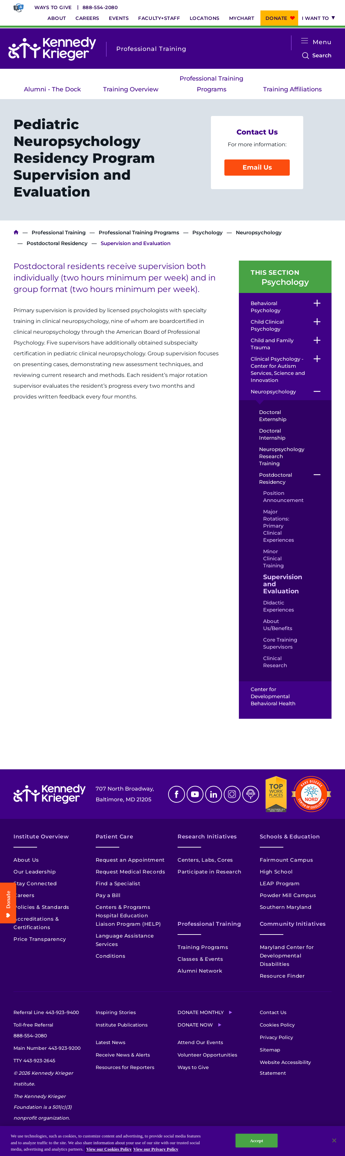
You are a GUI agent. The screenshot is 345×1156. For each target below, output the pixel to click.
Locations (205, 18)
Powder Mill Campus (288, 895)
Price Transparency (39, 939)
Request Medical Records (130, 871)
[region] (172, 1141)
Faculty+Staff (159, 18)
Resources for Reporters (125, 1067)
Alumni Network (200, 971)
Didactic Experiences (278, 606)
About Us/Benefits (277, 624)
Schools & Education (290, 836)
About (57, 18)
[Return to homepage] (52, 49)
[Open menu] (304, 41)
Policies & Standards (41, 907)
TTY (34, 1060)
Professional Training (59, 232)
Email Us (257, 167)
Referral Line (46, 1012)
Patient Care (114, 836)
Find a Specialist (118, 883)
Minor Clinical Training (273, 558)
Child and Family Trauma (272, 344)
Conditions (111, 956)
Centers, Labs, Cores (205, 860)
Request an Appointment (130, 860)
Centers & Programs (123, 907)
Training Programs (203, 947)
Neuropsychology (259, 232)
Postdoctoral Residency (57, 243)
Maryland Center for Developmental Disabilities (287, 955)
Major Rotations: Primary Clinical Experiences (278, 525)
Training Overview (130, 89)
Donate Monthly (201, 1012)
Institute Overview (41, 836)
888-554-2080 (100, 7)
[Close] (334, 1140)
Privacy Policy (276, 1037)
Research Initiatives (207, 836)
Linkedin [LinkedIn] (213, 794)
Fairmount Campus (286, 860)
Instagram (232, 794)
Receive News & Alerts (123, 1055)
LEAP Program (280, 883)
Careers (87, 18)
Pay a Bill (108, 895)
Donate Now (195, 1025)
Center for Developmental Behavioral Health (274, 696)
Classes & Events (200, 959)
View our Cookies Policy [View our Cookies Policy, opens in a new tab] (109, 1149)
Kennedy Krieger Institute (16, 232)
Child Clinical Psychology (267, 325)
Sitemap (270, 1050)
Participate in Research (210, 871)
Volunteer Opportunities (207, 1055)
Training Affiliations (292, 89)
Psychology (207, 232)
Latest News (110, 1042)
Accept (256, 1140)
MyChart (241, 18)
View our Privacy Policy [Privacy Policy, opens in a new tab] (155, 1149)
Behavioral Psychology (265, 307)
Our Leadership (34, 871)
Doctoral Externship (272, 415)
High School (276, 871)
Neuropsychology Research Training (278, 456)
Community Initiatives (293, 924)
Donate (276, 18)
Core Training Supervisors (280, 643)
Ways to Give (53, 7)
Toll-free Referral (33, 1031)
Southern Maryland (286, 907)
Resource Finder (282, 976)
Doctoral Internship (272, 434)
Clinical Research (275, 662)
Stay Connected (35, 883)
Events (119, 18)
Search (322, 55)
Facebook (176, 794)
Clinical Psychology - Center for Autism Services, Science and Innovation (278, 369)
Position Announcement (280, 496)
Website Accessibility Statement (285, 1067)
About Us (26, 860)
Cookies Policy (277, 1025)
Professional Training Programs (211, 84)
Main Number (47, 1048)
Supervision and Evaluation (280, 584)
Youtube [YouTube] (195, 794)
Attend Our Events (200, 1042)
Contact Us (273, 1012)
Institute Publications (122, 1025)
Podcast (250, 794)
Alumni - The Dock (52, 89)
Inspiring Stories (116, 1012)
